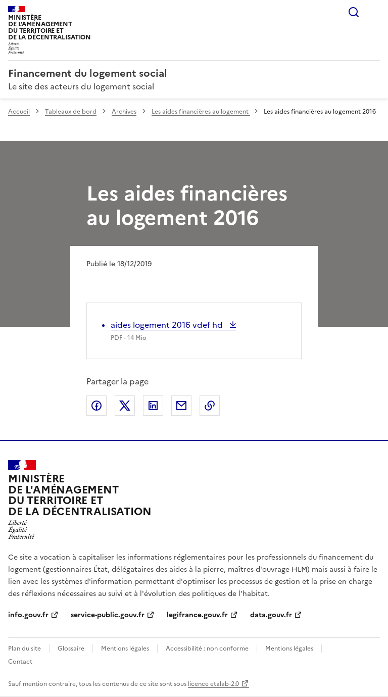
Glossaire (71, 648)
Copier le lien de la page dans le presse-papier (210, 405)
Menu (374, 12)
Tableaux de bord (70, 111)
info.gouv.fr (28, 615)
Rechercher (354, 12)
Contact (20, 661)
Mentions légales (125, 648)
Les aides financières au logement (201, 111)
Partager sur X (125, 405)
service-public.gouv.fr (107, 615)
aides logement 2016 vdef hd (168, 325)
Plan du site (24, 648)
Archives (124, 111)
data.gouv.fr (271, 615)
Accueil (19, 111)
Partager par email (181, 405)
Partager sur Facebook (96, 405)
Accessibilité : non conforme (207, 648)
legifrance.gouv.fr (197, 615)
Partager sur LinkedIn (153, 405)
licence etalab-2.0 (213, 683)
